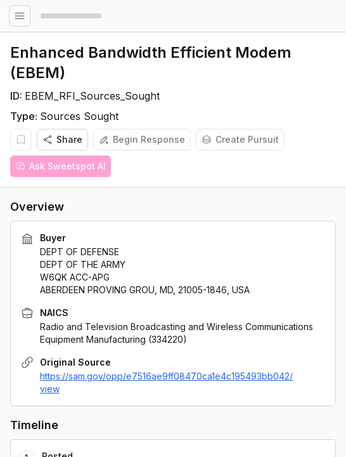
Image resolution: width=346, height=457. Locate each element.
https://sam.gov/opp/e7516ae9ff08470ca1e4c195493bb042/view (166, 382)
